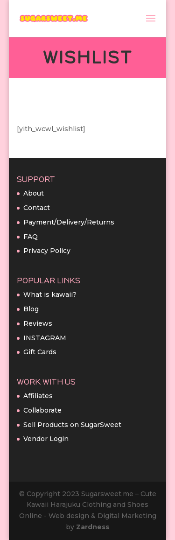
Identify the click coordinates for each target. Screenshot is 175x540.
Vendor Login (46, 439)
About (33, 193)
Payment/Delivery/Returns (68, 222)
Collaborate (42, 410)
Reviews (37, 323)
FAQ (30, 236)
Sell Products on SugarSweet (72, 425)
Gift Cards (39, 352)
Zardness (92, 527)
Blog (31, 309)
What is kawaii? (50, 294)
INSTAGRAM (44, 338)
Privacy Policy (46, 250)
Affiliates (38, 396)
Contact (36, 207)
